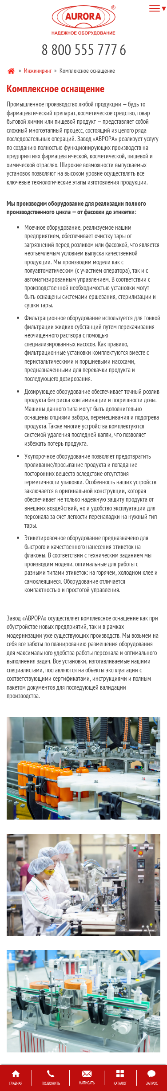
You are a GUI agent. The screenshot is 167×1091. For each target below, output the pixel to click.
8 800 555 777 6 (83, 49)
